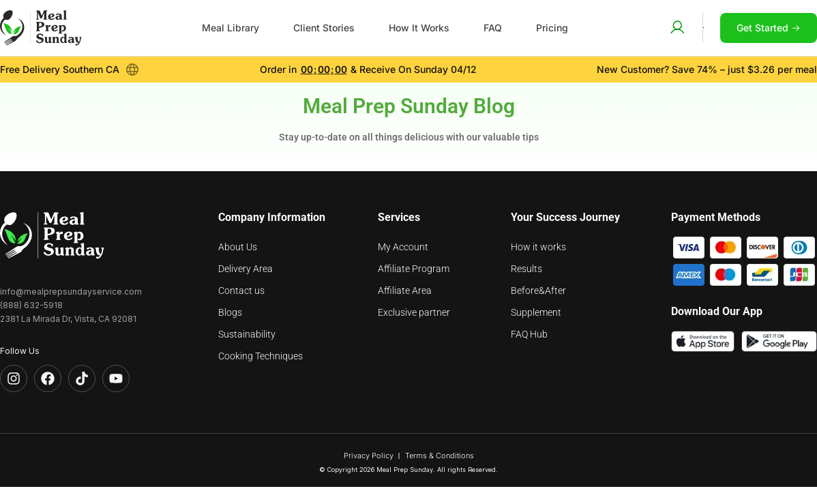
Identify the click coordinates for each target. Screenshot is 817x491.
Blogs (230, 312)
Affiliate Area (405, 290)
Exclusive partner (414, 312)
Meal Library (230, 27)
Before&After (538, 290)
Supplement (536, 312)
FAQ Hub (529, 334)
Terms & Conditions (439, 455)
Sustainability (247, 334)
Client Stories (324, 27)
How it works (538, 246)
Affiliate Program (413, 268)
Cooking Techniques (260, 356)
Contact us (241, 290)
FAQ (493, 27)
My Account (403, 246)
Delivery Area (245, 268)
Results (526, 268)
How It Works (419, 27)
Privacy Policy (368, 455)
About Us (237, 246)
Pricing (552, 27)
